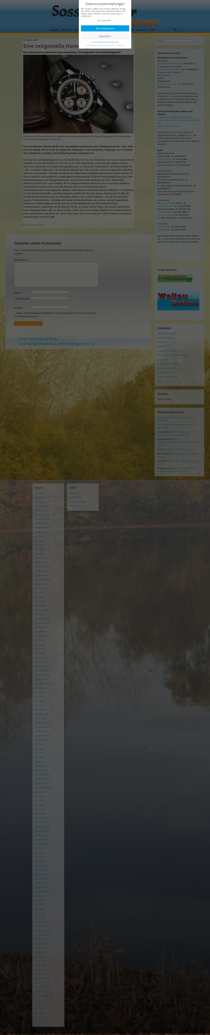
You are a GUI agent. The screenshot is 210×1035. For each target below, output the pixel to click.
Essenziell (104, 20)
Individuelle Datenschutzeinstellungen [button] (105, 42)
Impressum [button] (120, 45)
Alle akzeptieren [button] (105, 28)
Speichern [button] (105, 36)
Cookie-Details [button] (91, 45)
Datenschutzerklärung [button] (106, 45)
